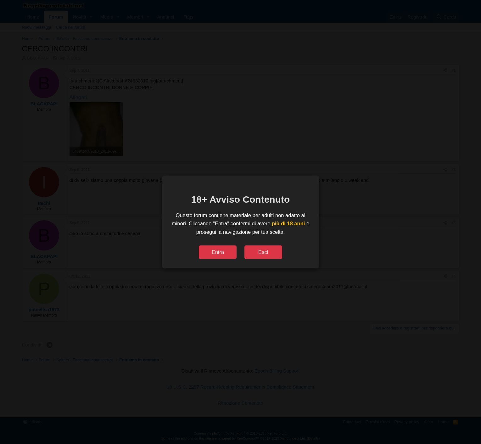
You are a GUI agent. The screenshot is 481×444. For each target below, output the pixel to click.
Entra (218, 252)
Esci (263, 252)
